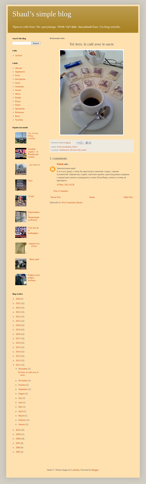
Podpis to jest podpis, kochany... (34, 278)
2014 (18, 352)
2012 (18, 360)
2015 (18, 347)
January (22, 424)
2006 (18, 447)
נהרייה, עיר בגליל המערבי (33, 136)
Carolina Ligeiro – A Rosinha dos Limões (33, 153)
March (21, 416)
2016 (18, 343)
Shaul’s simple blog (41, 14)
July (20, 398)
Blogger (94, 470)
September (23, 389)
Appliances (20, 72)
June (20, 402)
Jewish (18, 90)
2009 (18, 434)
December (23, 369)
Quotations (20, 109)
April (20, 411)
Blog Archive (17, 294)
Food (59, 147)
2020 (18, 325)
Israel (17, 83)
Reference (19, 112)
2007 (18, 443)
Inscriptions (66, 147)
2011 (18, 365)
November (23, 380)
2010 (18, 430)
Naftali (60, 164)
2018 (18, 334)
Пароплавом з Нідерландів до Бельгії (33, 216)
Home (92, 197)
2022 (18, 316)
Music (18, 94)
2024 (18, 308)
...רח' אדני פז (34, 165)
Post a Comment (61, 191)
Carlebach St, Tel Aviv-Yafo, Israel (72, 150)
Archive (18, 55)
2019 (18, 329)
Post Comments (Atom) (72, 202)
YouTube (19, 120)
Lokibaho (75, 470)
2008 (18, 439)
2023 (18, 312)
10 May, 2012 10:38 (65, 185)
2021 (18, 321)
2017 (18, 338)
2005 (18, 452)
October (22, 385)
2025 (18, 303)
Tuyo (30, 180)
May (20, 407)
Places (74, 147)
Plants (18, 105)
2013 (18, 356)
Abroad (18, 68)
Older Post (128, 197)
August (21, 393)
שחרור (31, 196)
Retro (17, 116)
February (22, 420)
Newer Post (55, 197)
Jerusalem (19, 86)
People (18, 97)
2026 (18, 299)
